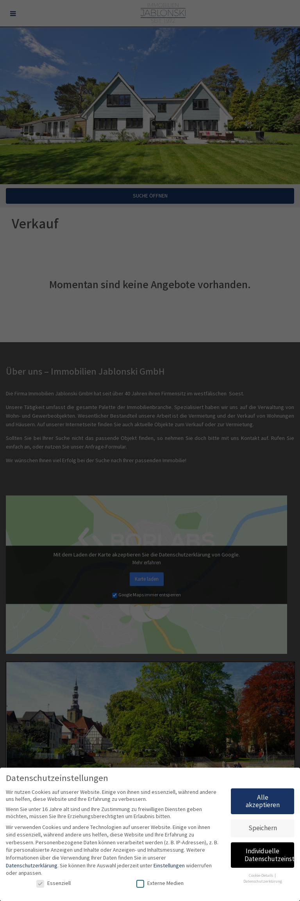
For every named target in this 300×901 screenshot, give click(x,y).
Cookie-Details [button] (261, 875)
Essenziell (53, 883)
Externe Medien (160, 883)
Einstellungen (169, 865)
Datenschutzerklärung (31, 865)
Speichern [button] (262, 828)
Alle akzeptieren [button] (263, 801)
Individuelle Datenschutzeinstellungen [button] (269, 855)
